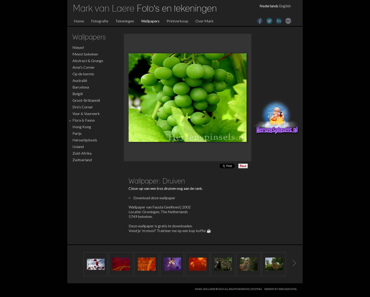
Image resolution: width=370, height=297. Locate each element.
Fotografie (99, 21)
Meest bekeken (85, 54)
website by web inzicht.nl (280, 289)
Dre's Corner (82, 107)
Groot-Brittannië (86, 100)
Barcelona (80, 87)
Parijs (77, 133)
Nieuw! (78, 47)
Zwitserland (82, 159)
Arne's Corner (83, 67)
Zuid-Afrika (82, 153)
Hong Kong (81, 126)
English (285, 6)
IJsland (78, 146)
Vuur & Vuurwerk (86, 113)
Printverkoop (177, 21)
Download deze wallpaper (154, 197)
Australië (79, 80)
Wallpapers (150, 21)
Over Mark (204, 21)
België (77, 93)
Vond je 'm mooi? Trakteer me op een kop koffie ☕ (170, 230)
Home (79, 21)
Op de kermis (83, 74)
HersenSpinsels (84, 140)
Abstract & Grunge (87, 60)
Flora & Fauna (83, 120)
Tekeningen (124, 21)
